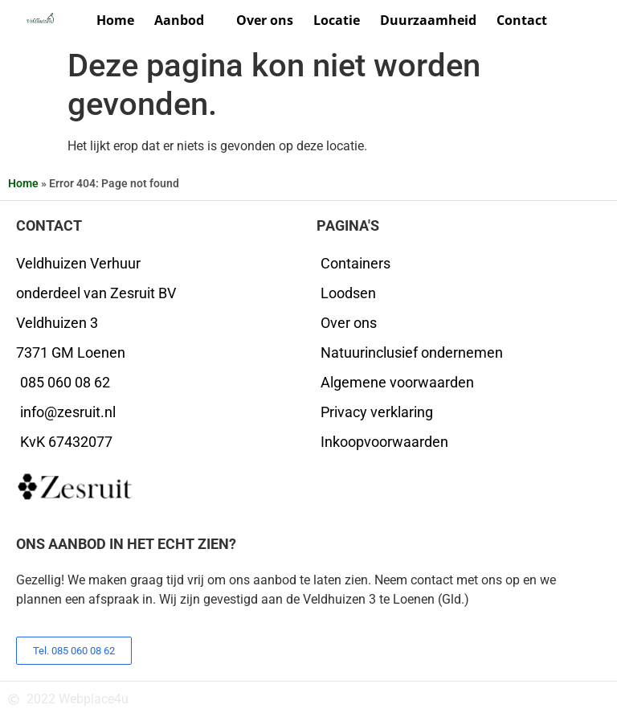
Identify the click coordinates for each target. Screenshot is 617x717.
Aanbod (185, 20)
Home (115, 20)
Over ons (264, 20)
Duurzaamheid (428, 20)
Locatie (336, 20)
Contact (521, 20)
